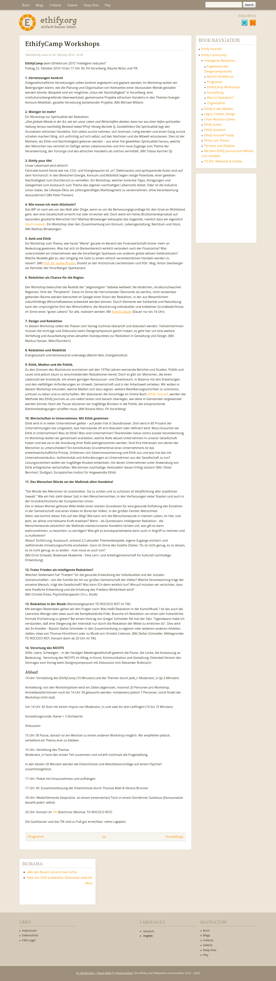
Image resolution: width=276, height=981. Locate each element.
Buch (26, 5)
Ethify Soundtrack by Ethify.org (226, 205)
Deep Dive (91, 5)
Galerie (72, 5)
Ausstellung (215, 92)
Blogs (40, 5)
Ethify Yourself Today (219, 135)
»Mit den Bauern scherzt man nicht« (52, 872)
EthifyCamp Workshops (223, 87)
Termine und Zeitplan (219, 146)
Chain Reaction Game (219, 119)
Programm (214, 82)
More (89, 883)
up (104, 836)
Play (108, 5)
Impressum (29, 930)
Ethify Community (214, 55)
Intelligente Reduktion (219, 60)
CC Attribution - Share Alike (94, 973)
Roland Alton (124, 973)
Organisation (216, 103)
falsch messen (35, 224)
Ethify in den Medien (218, 109)
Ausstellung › (175, 836)
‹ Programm (35, 836)
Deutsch (148, 931)
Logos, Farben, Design (220, 114)
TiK (55, 812)
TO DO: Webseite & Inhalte (223, 161)
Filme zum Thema (216, 140)
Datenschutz (30, 935)
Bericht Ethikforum (220, 76)
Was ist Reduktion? (220, 98)
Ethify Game (212, 124)
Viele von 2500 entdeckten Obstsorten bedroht (59, 878)
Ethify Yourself (157, 394)
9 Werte (55, 5)
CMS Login (29, 940)
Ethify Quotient (215, 130)
